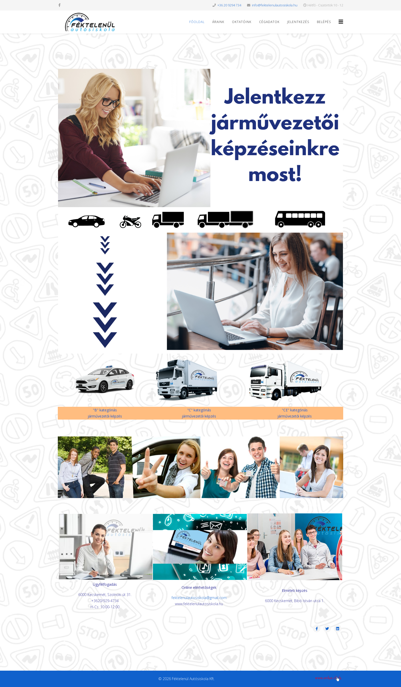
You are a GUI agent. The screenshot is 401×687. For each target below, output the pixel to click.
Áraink (218, 22)
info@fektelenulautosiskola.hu (274, 5)
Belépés (324, 22)
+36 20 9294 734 (229, 5)
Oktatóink (241, 22)
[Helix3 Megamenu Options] (341, 21)
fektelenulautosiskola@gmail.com (199, 597)
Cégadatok (269, 22)
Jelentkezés (298, 22)
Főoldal (197, 22)
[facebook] (59, 5)
